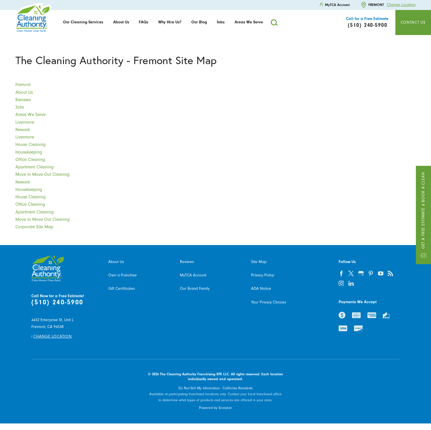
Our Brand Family (195, 288)
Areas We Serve (249, 22)
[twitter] (351, 273)
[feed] (391, 273)
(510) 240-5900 (57, 302)
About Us (121, 22)
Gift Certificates (121, 288)
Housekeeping (28, 152)
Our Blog (199, 22)
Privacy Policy (262, 275)
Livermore (24, 122)
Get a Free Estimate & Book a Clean (423, 215)
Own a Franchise (122, 275)
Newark (22, 129)
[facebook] (341, 273)
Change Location (401, 5)
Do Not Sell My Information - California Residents (215, 388)
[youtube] (381, 273)
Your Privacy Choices (268, 302)
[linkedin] (351, 283)
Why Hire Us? (169, 22)
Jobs (221, 22)
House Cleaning (30, 144)
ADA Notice (261, 288)
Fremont (23, 84)
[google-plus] (361, 273)
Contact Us (413, 22)
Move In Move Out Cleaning (42, 174)
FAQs (143, 22)
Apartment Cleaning (34, 167)
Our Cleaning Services (83, 22)
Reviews (23, 99)
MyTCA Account (193, 275)
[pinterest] (371, 273)
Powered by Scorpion (215, 408)
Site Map (259, 262)
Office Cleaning (30, 159)
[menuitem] (83, 22)
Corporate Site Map (34, 226)
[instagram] (341, 283)
